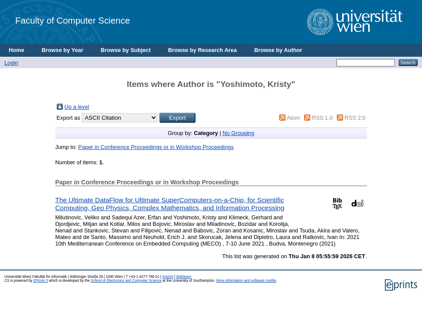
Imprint (167, 277)
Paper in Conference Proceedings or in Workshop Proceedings (155, 147)
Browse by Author (278, 50)
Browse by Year (62, 50)
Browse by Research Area (202, 50)
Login (11, 62)
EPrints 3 (40, 281)
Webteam (184, 277)
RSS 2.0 (355, 117)
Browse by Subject (126, 50)
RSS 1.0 (322, 117)
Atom (293, 117)
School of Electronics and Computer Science (126, 281)
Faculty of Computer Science (72, 20)
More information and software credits (246, 281)
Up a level (77, 107)
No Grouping (238, 133)
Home (16, 50)
